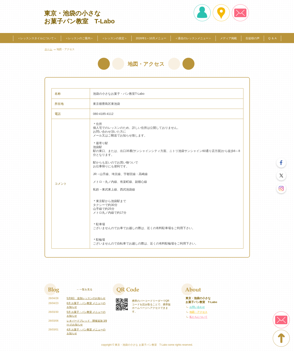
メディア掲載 (228, 38)
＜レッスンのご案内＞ (79, 38)
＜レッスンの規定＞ (114, 38)
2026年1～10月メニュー (151, 38)
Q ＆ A (272, 38)
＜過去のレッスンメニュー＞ (193, 38)
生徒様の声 (253, 38)
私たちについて (198, 316)
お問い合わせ (197, 307)
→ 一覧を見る (84, 289)
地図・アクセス (198, 312)
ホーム (48, 49)
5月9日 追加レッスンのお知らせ (86, 298)
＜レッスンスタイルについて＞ (37, 38)
